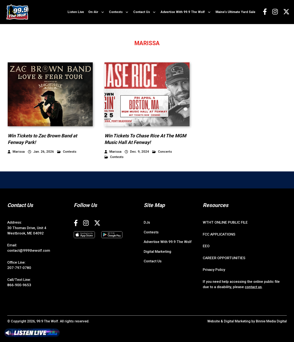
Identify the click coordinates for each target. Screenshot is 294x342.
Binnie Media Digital (271, 321)
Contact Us (141, 12)
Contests (116, 12)
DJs (147, 222)
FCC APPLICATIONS (219, 234)
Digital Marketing (157, 251)
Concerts (162, 151)
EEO (206, 246)
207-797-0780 (19, 268)
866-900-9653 (19, 285)
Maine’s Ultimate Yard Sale (235, 12)
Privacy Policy (214, 269)
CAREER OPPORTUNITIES (224, 258)
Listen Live (76, 12)
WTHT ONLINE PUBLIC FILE (225, 222)
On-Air (93, 12)
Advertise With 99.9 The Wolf (183, 12)
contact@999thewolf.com (28, 250)
